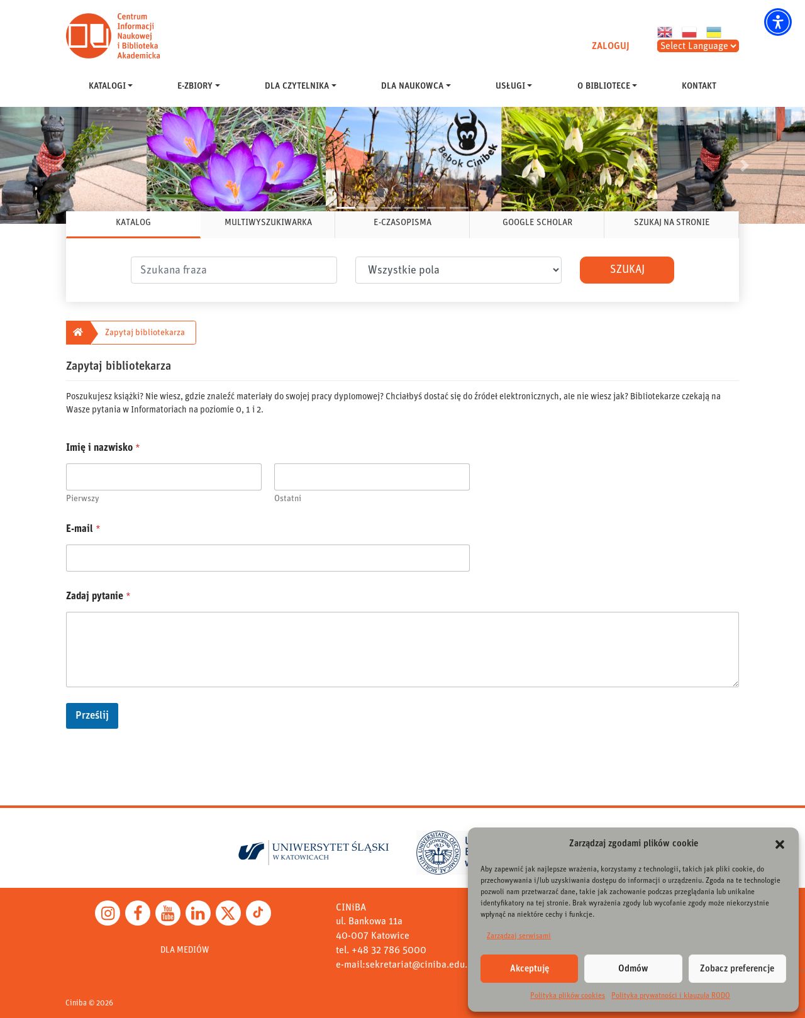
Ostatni (287, 498)
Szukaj (627, 269)
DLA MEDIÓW (184, 950)
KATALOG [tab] (133, 222)
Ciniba (76, 1003)
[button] (778, 22)
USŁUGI (510, 86)
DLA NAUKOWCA (412, 86)
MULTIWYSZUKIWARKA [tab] (268, 222)
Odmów (633, 968)
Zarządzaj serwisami (519, 935)
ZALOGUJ (611, 46)
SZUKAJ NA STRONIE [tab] (672, 222)
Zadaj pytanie (98, 596)
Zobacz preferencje (737, 968)
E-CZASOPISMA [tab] (402, 222)
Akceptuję (529, 968)
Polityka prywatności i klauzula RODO (670, 995)
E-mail (83, 529)
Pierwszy (82, 498)
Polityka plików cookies (567, 995)
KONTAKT (699, 86)
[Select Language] (698, 46)
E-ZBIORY (195, 86)
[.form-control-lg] (234, 270)
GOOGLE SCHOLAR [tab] (537, 222)
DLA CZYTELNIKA (297, 86)
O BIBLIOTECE (603, 86)
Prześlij (92, 716)
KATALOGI (107, 86)
